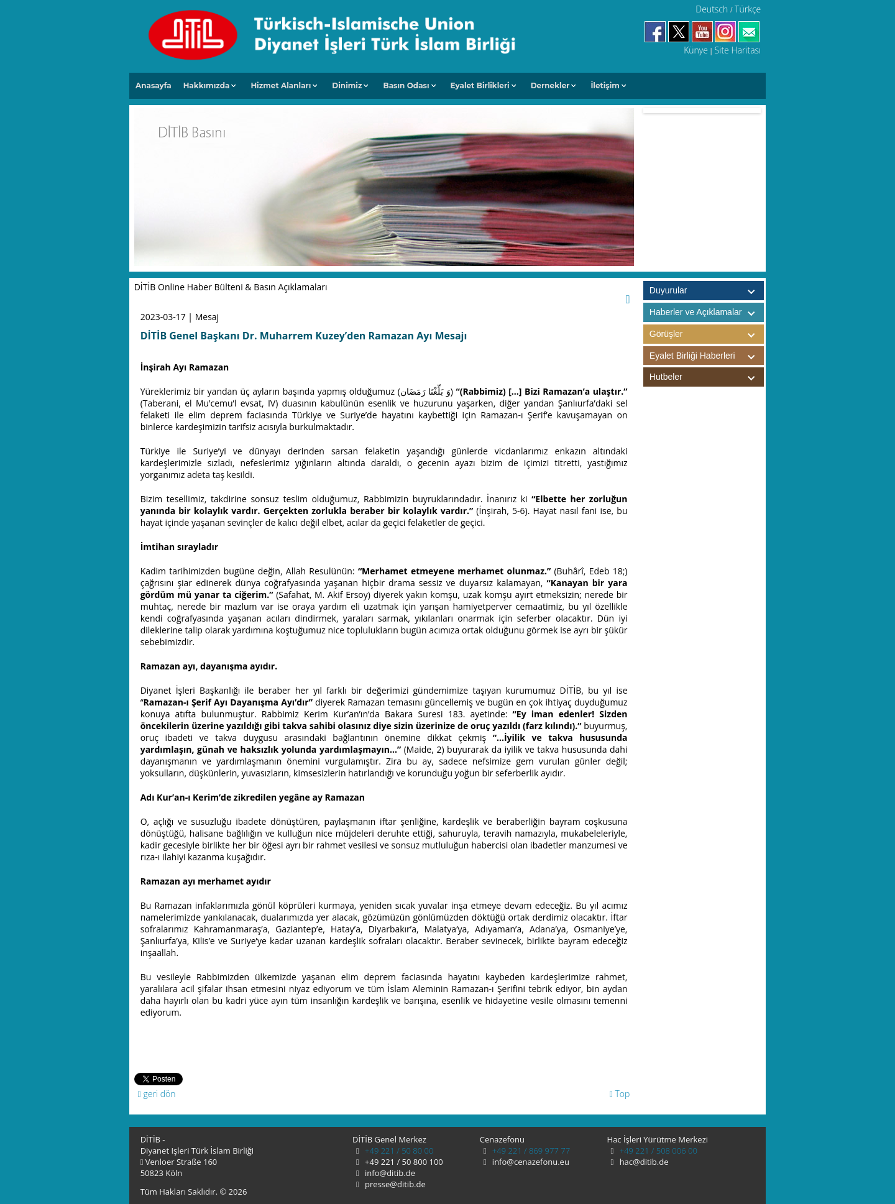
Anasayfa (153, 85)
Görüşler (706, 334)
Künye (696, 50)
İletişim (605, 85)
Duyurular (668, 290)
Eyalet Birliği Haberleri (706, 355)
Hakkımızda (206, 85)
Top (620, 1094)
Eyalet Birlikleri (480, 85)
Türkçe (748, 9)
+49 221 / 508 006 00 (657, 1150)
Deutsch (711, 9)
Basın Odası (406, 85)
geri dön (157, 1094)
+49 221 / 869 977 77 (530, 1150)
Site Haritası (738, 50)
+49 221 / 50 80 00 (398, 1150)
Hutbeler (706, 377)
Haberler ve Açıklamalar (706, 312)
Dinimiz (347, 85)
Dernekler (550, 85)
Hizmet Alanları (280, 85)
